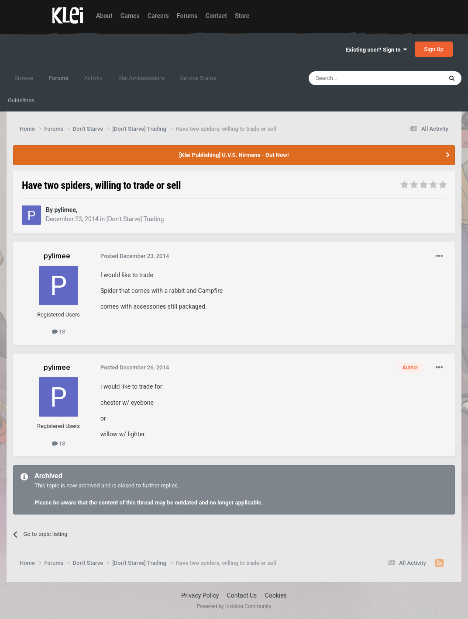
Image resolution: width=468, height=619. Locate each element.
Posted (134, 256)
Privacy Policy (200, 595)
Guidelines (21, 100)
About (104, 15)
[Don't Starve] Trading (135, 219)
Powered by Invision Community (234, 606)
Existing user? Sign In (376, 49)
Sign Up (434, 49)
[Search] (355, 78)
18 (58, 331)
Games (130, 15)
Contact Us (242, 595)
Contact (216, 15)
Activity (93, 78)
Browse (23, 78)
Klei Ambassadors (141, 78)
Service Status (198, 78)
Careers (158, 15)
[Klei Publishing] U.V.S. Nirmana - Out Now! (234, 155)
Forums (187, 15)
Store (242, 15)
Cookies (276, 595)
